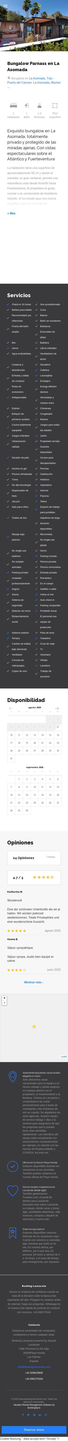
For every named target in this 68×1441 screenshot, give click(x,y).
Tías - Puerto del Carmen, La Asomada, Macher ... (34, 82)
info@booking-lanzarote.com (34, 1366)
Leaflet (64, 1057)
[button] (57, 708)
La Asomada (37, 78)
